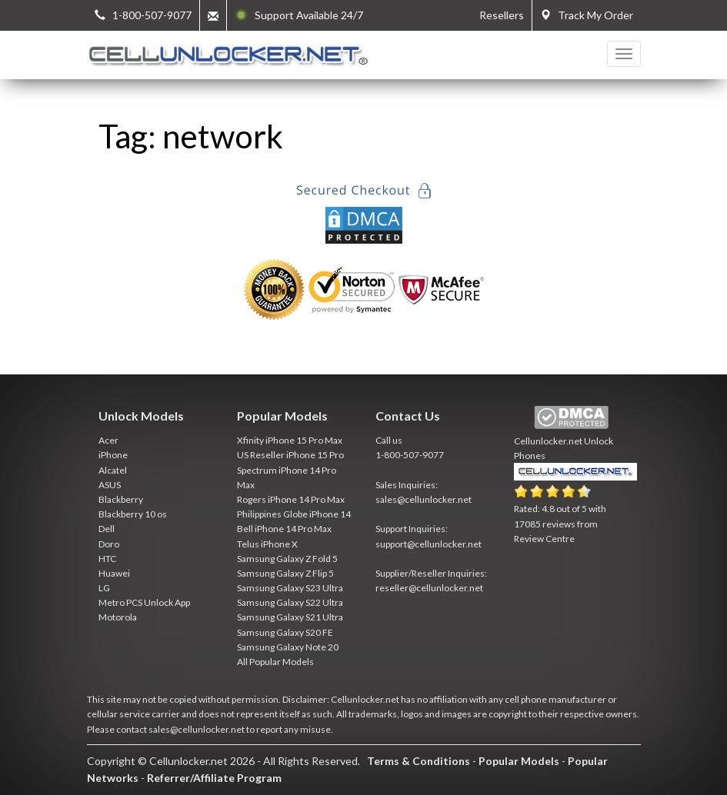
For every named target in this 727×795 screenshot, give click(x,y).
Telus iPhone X (267, 544)
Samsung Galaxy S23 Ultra (290, 588)
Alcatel (112, 470)
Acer (108, 440)
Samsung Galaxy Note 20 (287, 647)
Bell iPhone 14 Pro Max (284, 528)
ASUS (109, 485)
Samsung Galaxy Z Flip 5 (285, 573)
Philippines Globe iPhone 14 (294, 514)
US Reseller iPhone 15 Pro (290, 455)
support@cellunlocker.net (428, 544)
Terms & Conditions (418, 760)
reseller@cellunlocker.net (429, 588)
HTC (107, 558)
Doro (108, 544)
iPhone (113, 455)
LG (104, 588)
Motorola (117, 617)
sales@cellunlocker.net (423, 499)
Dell (106, 528)
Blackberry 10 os (132, 514)
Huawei (114, 573)
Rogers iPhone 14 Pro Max (291, 499)
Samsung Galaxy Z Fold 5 (287, 558)
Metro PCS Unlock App (144, 602)
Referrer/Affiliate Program (214, 777)
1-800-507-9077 (409, 455)
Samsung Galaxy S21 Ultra (290, 617)
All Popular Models (275, 661)
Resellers (501, 15)
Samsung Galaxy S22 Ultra (290, 602)
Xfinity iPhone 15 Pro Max (289, 440)
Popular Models (519, 760)
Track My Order (586, 15)
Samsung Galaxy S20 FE (285, 632)
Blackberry (120, 499)
